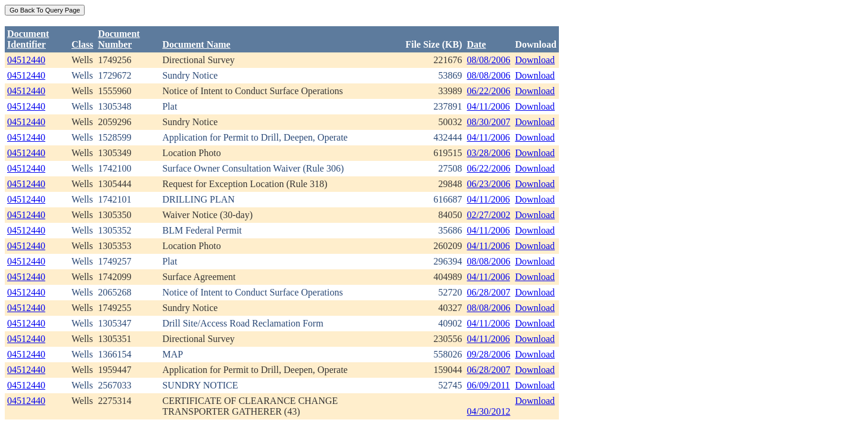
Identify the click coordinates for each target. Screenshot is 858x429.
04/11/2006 (488, 106)
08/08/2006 (489, 60)
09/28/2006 (489, 354)
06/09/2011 (488, 385)
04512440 (26, 60)
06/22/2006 (489, 91)
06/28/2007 (489, 292)
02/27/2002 (489, 215)
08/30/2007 (489, 122)
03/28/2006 (489, 153)
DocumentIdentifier (28, 39)
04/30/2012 (489, 411)
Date (476, 44)
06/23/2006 (489, 184)
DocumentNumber (118, 39)
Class (82, 44)
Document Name (196, 44)
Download (535, 60)
